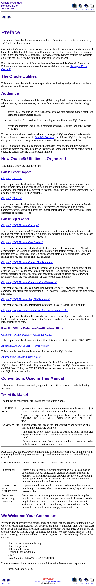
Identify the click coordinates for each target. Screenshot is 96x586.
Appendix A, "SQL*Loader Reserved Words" (25, 345)
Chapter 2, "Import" (11, 198)
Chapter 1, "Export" (11, 178)
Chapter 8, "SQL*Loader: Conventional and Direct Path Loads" (34, 310)
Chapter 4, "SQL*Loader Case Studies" (22, 242)
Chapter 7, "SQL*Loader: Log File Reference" (25, 299)
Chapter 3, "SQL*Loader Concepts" (20, 225)
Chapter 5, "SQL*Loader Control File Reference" (27, 262)
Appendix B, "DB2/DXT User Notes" (21, 356)
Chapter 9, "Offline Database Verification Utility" (27, 334)
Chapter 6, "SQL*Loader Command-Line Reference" (29, 282)
